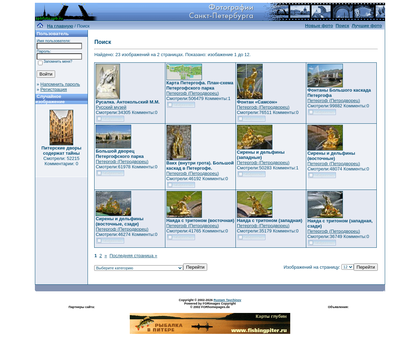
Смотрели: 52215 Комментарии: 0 (61, 161)
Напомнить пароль (60, 84)
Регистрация (53, 89)
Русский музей (111, 107)
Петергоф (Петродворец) (192, 93)
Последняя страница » (133, 255)
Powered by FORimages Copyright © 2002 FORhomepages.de (210, 305)
